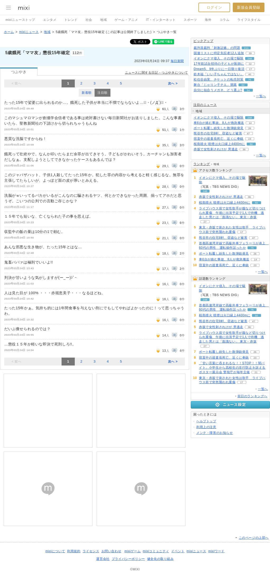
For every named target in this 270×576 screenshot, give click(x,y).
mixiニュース (29, 32)
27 (204, 221)
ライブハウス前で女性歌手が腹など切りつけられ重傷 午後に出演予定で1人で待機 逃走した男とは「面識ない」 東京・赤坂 (232, 213)
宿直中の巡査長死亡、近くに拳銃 (219, 139)
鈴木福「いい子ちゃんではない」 (219, 74)
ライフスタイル (248, 20)
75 (249, 79)
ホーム (9, 32)
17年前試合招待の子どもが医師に (219, 63)
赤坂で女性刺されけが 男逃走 (216, 149)
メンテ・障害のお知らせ (214, 433)
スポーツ (190, 20)
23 (249, 138)
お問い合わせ (111, 551)
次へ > (173, 83)
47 (248, 133)
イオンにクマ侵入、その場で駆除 (219, 58)
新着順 (87, 93)
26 (249, 128)
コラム (225, 20)
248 (250, 58)
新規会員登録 (248, 7)
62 (242, 84)
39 (250, 53)
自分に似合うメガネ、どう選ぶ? (218, 90)
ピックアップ (203, 41)
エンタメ (49, 20)
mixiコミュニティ (156, 551)
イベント (177, 551)
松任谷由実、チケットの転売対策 (219, 79)
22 (250, 63)
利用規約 (73, 551)
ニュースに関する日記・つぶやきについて (156, 72)
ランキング (201, 164)
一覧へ (261, 96)
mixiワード (216, 551)
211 (246, 47)
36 (244, 149)
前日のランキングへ (252, 396)
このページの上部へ (254, 538)
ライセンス (91, 551)
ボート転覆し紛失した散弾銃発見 (219, 128)
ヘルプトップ (206, 421)
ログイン (214, 7)
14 (250, 122)
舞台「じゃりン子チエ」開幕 (215, 85)
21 (255, 372)
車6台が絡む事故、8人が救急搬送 (219, 123)
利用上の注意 (206, 427)
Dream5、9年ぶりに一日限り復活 (219, 69)
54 (248, 90)
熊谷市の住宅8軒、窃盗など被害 (218, 133)
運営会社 (102, 559)
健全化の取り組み (160, 559)
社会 (89, 20)
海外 (208, 20)
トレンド (70, 20)
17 (250, 69)
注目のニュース (205, 105)
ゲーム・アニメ (126, 20)
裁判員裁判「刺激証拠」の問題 (217, 48)
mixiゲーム (132, 551)
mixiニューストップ (20, 20)
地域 (103, 20)
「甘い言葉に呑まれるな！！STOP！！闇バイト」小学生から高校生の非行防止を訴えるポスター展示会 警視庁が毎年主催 (232, 367)
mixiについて (55, 551)
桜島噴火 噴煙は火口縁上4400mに (219, 144)
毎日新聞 (177, 61)
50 (251, 144)
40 (249, 74)
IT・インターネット (161, 20)
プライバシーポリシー (128, 559)
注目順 (102, 93)
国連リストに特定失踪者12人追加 (219, 53)
